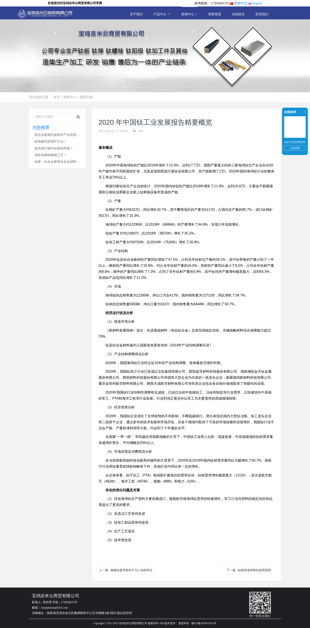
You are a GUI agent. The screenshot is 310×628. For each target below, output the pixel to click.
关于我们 (136, 14)
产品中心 (161, 14)
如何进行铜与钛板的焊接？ (53, 148)
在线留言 (238, 14)
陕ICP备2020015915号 (203, 623)
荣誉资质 (214, 14)
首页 (56, 97)
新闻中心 (189, 14)
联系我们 (262, 14)
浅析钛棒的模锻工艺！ (50, 155)
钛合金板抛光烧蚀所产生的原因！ (58, 134)
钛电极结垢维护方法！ (50, 141)
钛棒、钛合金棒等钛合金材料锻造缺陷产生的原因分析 (73, 161)
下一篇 (248, 570)
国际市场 (86, 97)
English (257, 3)
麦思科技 (183, 623)
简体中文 (240, 3)
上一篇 (126, 570)
